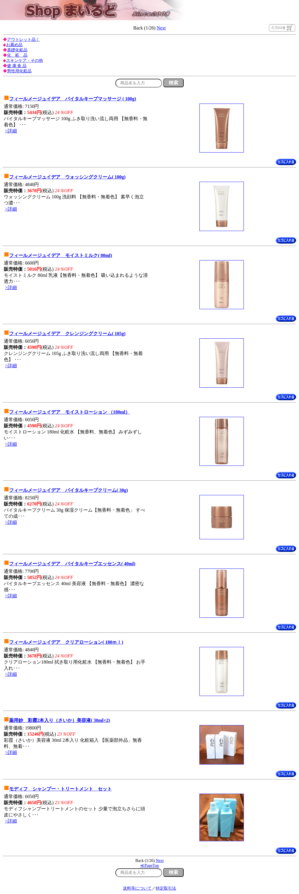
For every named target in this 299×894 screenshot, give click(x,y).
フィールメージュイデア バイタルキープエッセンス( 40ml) (72, 563)
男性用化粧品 (19, 71)
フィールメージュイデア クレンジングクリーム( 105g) (67, 333)
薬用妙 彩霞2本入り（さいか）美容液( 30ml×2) (59, 720)
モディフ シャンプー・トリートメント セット (60, 788)
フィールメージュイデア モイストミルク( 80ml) (60, 255)
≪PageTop (149, 865)
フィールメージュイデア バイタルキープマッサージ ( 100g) (72, 98)
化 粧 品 (17, 55)
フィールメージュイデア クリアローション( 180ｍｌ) (66, 642)
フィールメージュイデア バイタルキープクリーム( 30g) (68, 490)
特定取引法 (166, 888)
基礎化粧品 (17, 50)
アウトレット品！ (23, 39)
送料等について (137, 888)
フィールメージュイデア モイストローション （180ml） (69, 412)
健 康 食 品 (17, 66)
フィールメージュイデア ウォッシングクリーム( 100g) (67, 176)
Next (161, 27)
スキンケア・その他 (24, 60)
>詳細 (11, 130)
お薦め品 (14, 45)
